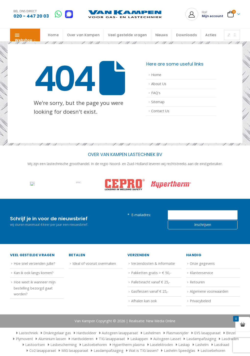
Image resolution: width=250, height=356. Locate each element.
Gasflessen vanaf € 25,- (150, 291)
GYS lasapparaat (207, 333)
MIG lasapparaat (74, 350)
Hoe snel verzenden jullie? (34, 263)
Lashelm (202, 344)
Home (53, 35)
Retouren (197, 282)
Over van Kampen (83, 35)
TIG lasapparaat (112, 338)
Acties (210, 35)
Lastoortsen (35, 344)
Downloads (186, 35)
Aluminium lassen (52, 338)
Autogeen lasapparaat (120, 333)
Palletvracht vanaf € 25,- (150, 282)
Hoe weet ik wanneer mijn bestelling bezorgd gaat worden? (35, 288)
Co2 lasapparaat (42, 350)
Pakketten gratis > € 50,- (151, 272)
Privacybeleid (200, 301)
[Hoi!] (204, 14)
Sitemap (158, 102)
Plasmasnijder (177, 333)
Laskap (184, 344)
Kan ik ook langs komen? (34, 272)
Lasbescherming (63, 344)
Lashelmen (152, 333)
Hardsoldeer (86, 333)
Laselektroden (161, 344)
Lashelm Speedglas (179, 350)
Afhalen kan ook (144, 301)
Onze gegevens (202, 263)
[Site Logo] (125, 14)
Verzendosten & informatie (153, 263)
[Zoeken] (235, 35)
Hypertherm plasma (128, 344)
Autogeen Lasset (167, 338)
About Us (158, 83)
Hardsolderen (82, 338)
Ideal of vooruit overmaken (94, 263)
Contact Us (160, 111)
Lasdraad (221, 344)
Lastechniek (26, 333)
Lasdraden (230, 338)
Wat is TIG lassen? (144, 350)
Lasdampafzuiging (201, 338)
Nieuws (161, 35)
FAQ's (155, 92)
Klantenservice (201, 272)
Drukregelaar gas (57, 333)
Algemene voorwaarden (209, 291)
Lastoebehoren (94, 344)
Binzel (231, 333)
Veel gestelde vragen (127, 35)
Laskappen (139, 338)
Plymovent (24, 338)
